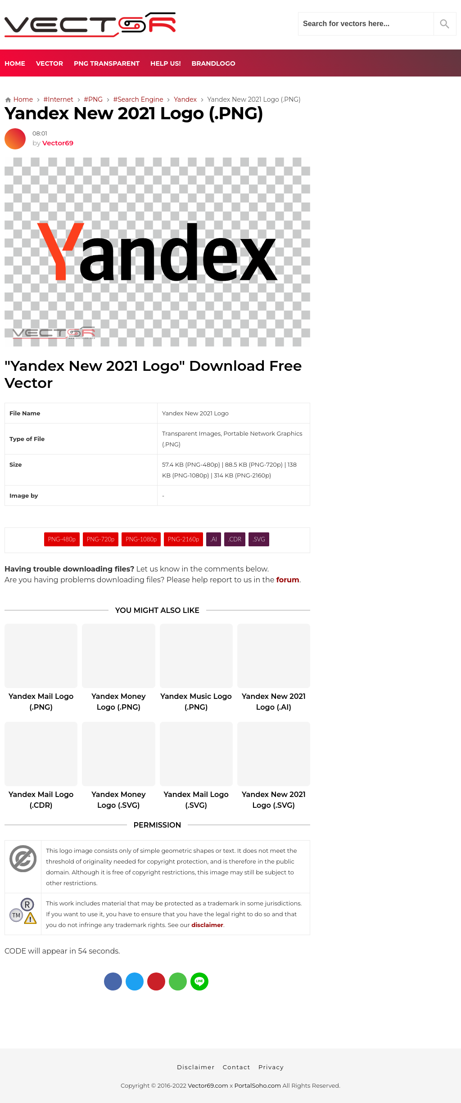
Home (15, 63)
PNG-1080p (141, 539)
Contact (237, 1067)
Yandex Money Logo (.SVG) (118, 800)
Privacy (271, 1067)
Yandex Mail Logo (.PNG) (41, 701)
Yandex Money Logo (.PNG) (118, 701)
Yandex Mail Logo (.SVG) (195, 800)
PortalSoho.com (258, 1085)
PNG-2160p (183, 539)
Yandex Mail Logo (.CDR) (41, 800)
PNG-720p (100, 539)
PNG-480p (61, 539)
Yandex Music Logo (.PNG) (196, 701)
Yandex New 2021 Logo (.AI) (274, 701)
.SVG (259, 539)
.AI (213, 539)
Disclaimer (196, 1067)
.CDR (234, 539)
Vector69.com (208, 1085)
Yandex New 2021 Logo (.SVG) (274, 800)
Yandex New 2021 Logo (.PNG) (134, 113)
